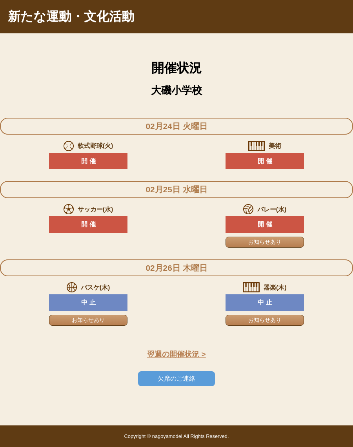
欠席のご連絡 (176, 378)
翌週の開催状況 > (176, 354)
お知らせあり (264, 242)
